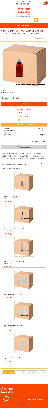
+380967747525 (24, 4)
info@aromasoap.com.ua (25, 1)
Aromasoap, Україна (7, 92)
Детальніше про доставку (38, 141)
